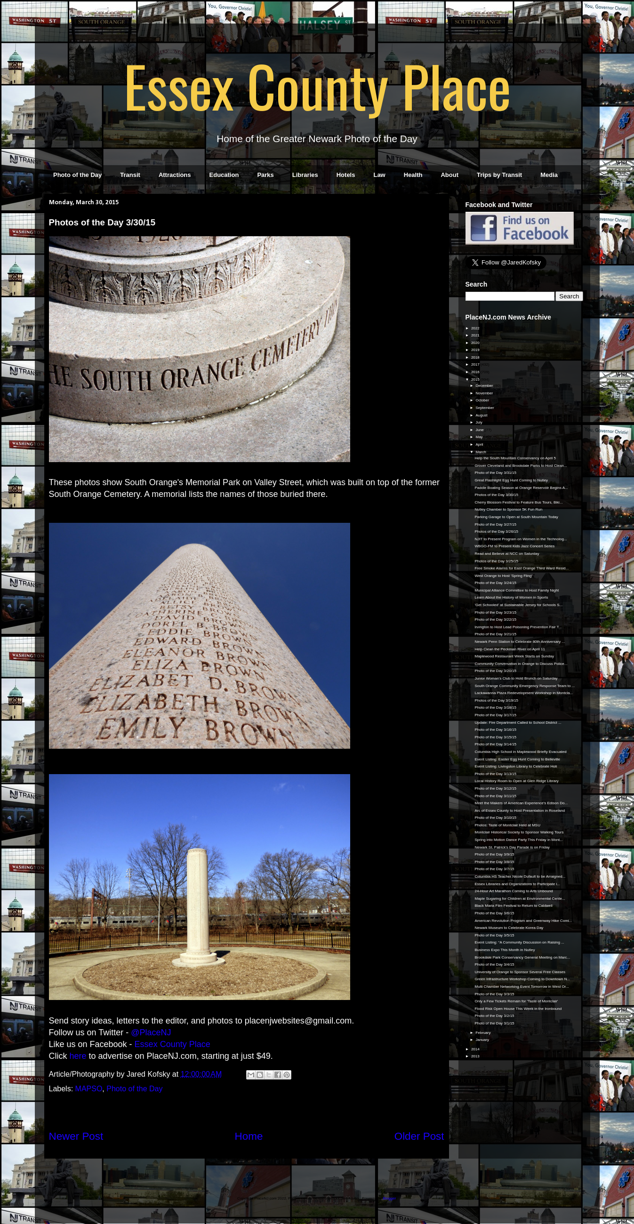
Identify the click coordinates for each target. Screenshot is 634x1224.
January (482, 1040)
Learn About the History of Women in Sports (511, 597)
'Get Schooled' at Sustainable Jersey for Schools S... (518, 605)
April (479, 444)
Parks (265, 174)
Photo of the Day (77, 174)
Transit (130, 174)
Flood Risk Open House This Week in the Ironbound (518, 1009)
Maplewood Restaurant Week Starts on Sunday (514, 656)
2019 (476, 350)
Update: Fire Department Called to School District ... (517, 722)
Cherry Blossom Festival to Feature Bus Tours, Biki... (518, 502)
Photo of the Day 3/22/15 (495, 619)
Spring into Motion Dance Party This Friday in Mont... (518, 840)
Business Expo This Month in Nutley (504, 950)
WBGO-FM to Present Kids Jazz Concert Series (514, 546)
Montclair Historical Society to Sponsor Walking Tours (518, 832)
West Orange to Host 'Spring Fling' (503, 576)
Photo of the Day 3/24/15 (495, 583)
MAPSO (89, 1089)
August (481, 415)
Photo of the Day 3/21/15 (495, 634)
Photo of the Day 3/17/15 (495, 715)
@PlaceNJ (151, 1032)
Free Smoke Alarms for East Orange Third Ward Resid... (521, 568)
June (480, 430)
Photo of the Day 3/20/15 (495, 671)
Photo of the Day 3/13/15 (495, 774)
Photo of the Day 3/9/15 (494, 854)
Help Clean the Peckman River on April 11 (509, 649)
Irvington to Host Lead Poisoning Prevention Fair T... (518, 627)
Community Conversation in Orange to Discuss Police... (520, 664)
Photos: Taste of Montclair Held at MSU (507, 825)
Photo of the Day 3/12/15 (495, 788)
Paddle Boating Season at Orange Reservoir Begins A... (521, 488)
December (484, 386)
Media (549, 174)
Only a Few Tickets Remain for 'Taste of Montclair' (516, 1001)
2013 (476, 1056)
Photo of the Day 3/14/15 (495, 744)
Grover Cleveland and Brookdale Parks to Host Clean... (520, 466)
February (483, 1033)
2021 (476, 335)
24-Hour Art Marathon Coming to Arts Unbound (513, 891)
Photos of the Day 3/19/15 (496, 700)
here (78, 1056)
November (484, 393)
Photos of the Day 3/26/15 (496, 531)
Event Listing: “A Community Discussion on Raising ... (519, 942)
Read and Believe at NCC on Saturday (506, 554)
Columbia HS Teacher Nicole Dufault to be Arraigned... (519, 876)
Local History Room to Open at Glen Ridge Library (516, 781)
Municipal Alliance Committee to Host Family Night (516, 590)
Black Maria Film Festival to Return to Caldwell (513, 906)
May (479, 437)
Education (224, 174)
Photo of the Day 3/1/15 (494, 1023)
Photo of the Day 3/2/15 (494, 1016)
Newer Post (76, 1136)
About (449, 174)
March (481, 452)
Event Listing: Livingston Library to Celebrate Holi (515, 766)
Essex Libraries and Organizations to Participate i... (517, 884)
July (479, 422)
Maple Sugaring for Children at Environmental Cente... (519, 898)
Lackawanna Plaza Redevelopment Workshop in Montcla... (523, 693)
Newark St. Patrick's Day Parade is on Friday (511, 847)
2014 (476, 1049)
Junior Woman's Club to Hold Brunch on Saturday (515, 678)
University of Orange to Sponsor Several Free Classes (519, 972)
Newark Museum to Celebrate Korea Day (508, 928)
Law (379, 174)
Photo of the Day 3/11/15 (495, 796)
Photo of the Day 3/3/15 (494, 994)
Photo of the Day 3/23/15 (495, 612)
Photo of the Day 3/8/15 (494, 862)
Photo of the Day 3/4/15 (494, 964)
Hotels (346, 174)
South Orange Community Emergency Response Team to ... (524, 686)
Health (413, 174)
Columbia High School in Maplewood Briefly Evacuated (520, 752)
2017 (476, 364)
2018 (476, 357)
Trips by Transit (499, 174)
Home (249, 1136)
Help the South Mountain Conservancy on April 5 (515, 458)
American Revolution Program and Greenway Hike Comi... (523, 921)
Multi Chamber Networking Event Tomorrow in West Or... (521, 986)
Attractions (175, 174)
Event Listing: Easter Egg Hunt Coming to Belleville (517, 759)
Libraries (305, 174)
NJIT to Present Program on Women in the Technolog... (520, 539)
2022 (476, 328)
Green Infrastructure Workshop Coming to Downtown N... (522, 979)
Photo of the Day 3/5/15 (494, 935)
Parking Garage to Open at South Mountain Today (516, 517)
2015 (476, 379)
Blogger (389, 1198)
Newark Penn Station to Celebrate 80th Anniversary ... (519, 642)
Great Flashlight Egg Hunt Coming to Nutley (511, 480)
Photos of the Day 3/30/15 (496, 495)
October (482, 400)
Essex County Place (317, 85)
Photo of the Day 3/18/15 (495, 707)
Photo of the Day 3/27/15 (495, 524)
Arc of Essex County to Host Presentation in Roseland (519, 810)
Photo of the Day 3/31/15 (495, 473)
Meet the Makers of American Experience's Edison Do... (521, 803)
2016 (476, 372)
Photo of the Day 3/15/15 (495, 737)
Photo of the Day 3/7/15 (494, 869)
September (485, 408)
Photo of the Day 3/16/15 (495, 730)
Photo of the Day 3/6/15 (494, 913)
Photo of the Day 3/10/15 (495, 818)
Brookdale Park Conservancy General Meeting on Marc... (522, 957)
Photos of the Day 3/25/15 (496, 561)
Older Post (419, 1136)
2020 (476, 343)
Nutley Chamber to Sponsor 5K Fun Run (508, 509)
